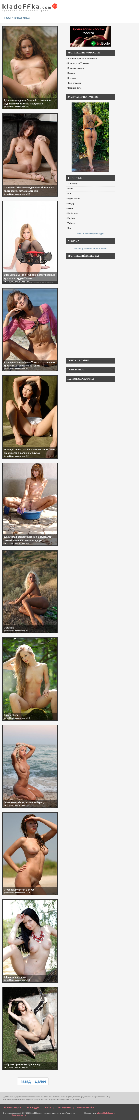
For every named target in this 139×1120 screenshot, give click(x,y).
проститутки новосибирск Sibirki (90, 248)
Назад (25, 1081)
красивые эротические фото (30, 6)
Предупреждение (19, 1115)
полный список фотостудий (90, 234)
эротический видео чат (66, 1113)
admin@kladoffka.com (105, 1113)
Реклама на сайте (85, 1107)
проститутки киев (16, 17)
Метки (48, 1107)
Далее (40, 1081)
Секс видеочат (64, 1107)
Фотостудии (33, 1107)
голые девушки (49, 1113)
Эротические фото (12, 1107)
